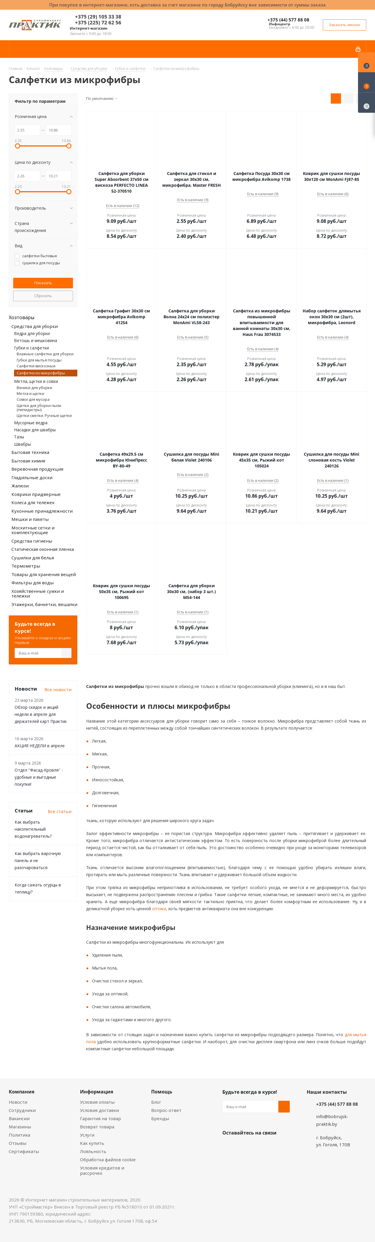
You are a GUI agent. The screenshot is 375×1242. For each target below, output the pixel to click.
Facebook (243, 1146)
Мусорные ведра (30, 422)
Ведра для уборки (32, 333)
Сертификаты (24, 1151)
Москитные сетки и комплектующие (32, 530)
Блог (156, 1102)
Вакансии (19, 1118)
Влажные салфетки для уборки (45, 353)
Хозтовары (21, 317)
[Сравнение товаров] (366, 103)
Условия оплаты (97, 1102)
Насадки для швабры (35, 429)
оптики (158, 908)
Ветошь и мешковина (35, 340)
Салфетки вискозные (36, 365)
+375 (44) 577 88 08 (288, 19)
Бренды (160, 1118)
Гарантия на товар (100, 1118)
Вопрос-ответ (166, 1110)
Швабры (22, 444)
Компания (21, 1091)
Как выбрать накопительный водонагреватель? (33, 829)
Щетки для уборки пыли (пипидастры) (39, 407)
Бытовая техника (30, 452)
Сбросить (43, 295)
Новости (18, 1102)
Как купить (92, 1143)
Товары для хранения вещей (43, 574)
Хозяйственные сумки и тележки (37, 593)
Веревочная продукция (37, 469)
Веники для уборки (34, 387)
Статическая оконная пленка (42, 549)
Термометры (25, 566)
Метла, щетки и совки (36, 381)
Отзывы (17, 1143)
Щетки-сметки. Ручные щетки (44, 415)
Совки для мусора (33, 399)
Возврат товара (97, 1127)
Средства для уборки (34, 326)
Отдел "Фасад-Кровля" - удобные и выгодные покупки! (39, 777)
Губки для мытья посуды (39, 360)
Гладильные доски (31, 477)
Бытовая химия (28, 461)
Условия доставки (99, 1110)
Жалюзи (20, 486)
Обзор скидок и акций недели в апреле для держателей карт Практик (41, 714)
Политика (19, 1135)
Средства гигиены (31, 541)
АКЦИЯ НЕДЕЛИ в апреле (40, 745)
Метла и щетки (30, 393)
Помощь (161, 1091)
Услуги (87, 1135)
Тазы (19, 437)
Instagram (257, 1146)
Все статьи (59, 811)
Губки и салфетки (31, 348)
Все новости (58, 689)
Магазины (20, 1127)
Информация (96, 1091)
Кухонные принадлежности (42, 511)
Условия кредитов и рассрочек (102, 1170)
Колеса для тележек (32, 502)
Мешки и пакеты (30, 519)
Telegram (272, 1146)
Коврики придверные (36, 494)
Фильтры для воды (32, 582)
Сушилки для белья (32, 558)
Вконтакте (228, 1146)
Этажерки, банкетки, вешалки (44, 604)
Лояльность (93, 1151)
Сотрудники (22, 1110)
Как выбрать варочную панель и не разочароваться (38, 860)
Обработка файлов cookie (108, 1159)
